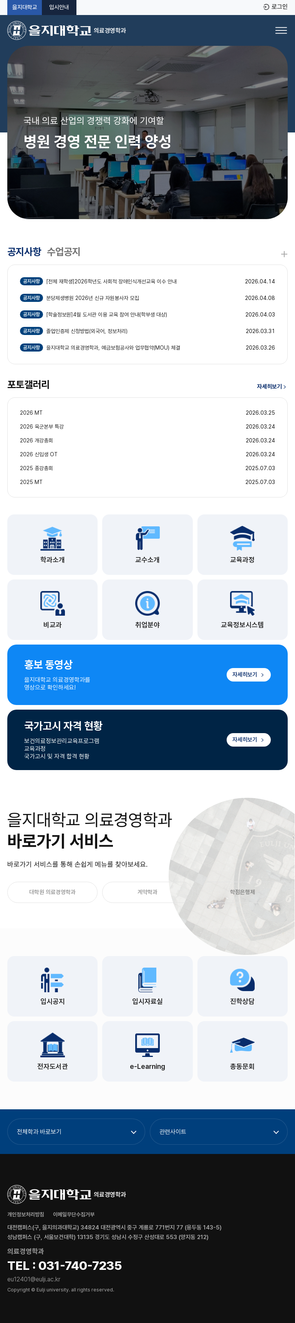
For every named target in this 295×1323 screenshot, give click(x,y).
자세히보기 (272, 387)
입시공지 (52, 1001)
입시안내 (59, 7)
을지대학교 (24, 7)
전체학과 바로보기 (39, 1131)
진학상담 (242, 1001)
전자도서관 (52, 1066)
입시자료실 (147, 1001)
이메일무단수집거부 (73, 1214)
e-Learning (147, 1066)
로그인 (280, 6)
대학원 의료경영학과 (52, 892)
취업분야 (147, 625)
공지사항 (24, 252)
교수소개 (147, 560)
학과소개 (52, 560)
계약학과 (147, 892)
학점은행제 (242, 892)
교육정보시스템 (242, 625)
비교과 (52, 625)
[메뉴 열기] (281, 30)
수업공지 (64, 252)
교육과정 (242, 560)
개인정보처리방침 (25, 1214)
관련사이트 (172, 1131)
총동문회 (242, 1066)
